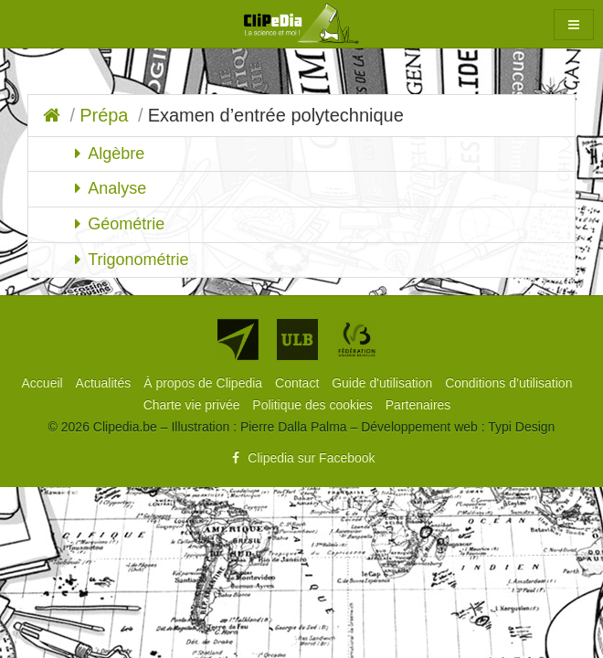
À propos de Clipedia (204, 383)
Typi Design (521, 426)
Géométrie (126, 224)
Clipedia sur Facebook (301, 458)
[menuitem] (44, 383)
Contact (299, 383)
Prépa (103, 115)
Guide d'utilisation (384, 383)
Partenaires (418, 405)
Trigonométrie (138, 259)
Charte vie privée (193, 405)
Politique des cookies (314, 405)
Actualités (105, 383)
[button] (574, 24)
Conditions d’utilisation (508, 383)
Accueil (44, 383)
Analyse (117, 188)
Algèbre (116, 153)
